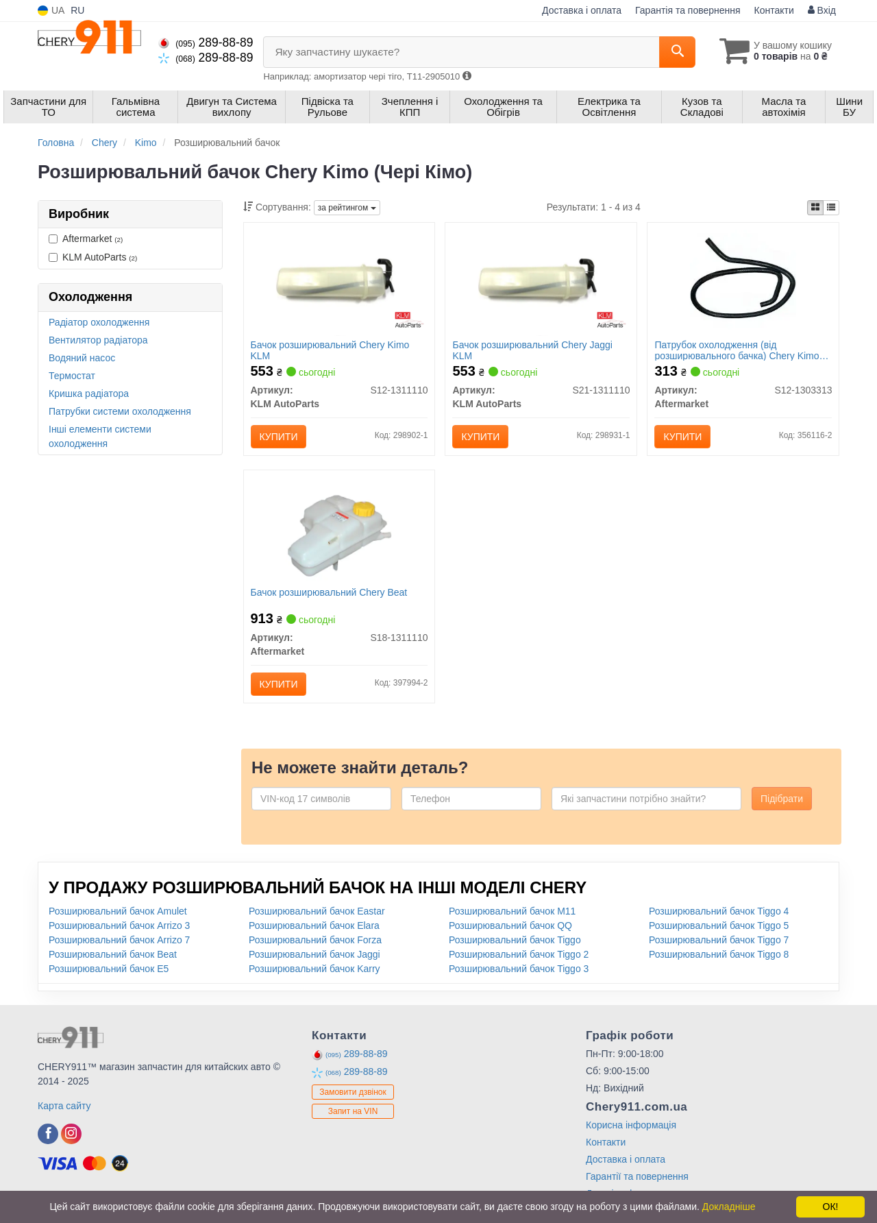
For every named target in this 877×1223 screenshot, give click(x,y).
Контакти (774, 10)
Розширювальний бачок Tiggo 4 (719, 911)
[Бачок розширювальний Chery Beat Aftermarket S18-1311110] (339, 529)
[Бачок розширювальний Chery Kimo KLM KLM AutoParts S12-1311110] (339, 281)
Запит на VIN (353, 1111)
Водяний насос (82, 357)
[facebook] (48, 1134)
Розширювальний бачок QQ (510, 925)
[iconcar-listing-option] (831, 207)
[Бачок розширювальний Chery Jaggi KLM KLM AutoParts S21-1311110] (542, 281)
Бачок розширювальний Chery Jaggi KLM (532, 350)
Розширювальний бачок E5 (109, 968)
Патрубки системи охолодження (120, 411)
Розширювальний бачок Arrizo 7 (119, 939)
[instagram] (71, 1134)
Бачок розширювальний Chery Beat (329, 592)
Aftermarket (86, 238)
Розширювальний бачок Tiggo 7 (719, 939)
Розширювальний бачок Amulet (118, 911)
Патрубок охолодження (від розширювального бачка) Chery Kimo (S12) (736, 350)
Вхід (822, 10)
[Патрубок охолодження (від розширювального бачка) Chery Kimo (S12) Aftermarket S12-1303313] (743, 281)
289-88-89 (205, 42)
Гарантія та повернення (688, 10)
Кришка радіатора (89, 393)
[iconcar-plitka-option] (815, 207)
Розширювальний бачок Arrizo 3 (119, 925)
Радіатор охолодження (99, 322)
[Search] (677, 52)
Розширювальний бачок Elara (314, 925)
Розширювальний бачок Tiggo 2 (519, 954)
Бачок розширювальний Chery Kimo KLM (330, 350)
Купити (279, 436)
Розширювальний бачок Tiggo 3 (519, 968)
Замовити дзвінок (352, 1092)
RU (77, 10)
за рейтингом (347, 208)
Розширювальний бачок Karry (314, 968)
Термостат (72, 375)
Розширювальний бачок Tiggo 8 (719, 954)
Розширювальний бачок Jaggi (314, 954)
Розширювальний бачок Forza (315, 939)
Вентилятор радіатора (98, 340)
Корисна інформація (631, 1124)
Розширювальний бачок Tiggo (515, 939)
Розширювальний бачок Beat (113, 954)
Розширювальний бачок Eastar (317, 911)
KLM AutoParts (93, 257)
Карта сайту (64, 1105)
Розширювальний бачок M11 (512, 911)
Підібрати (782, 798)
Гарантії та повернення (637, 1176)
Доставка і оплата (581, 10)
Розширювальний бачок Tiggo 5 (719, 925)
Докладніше (729, 1206)
